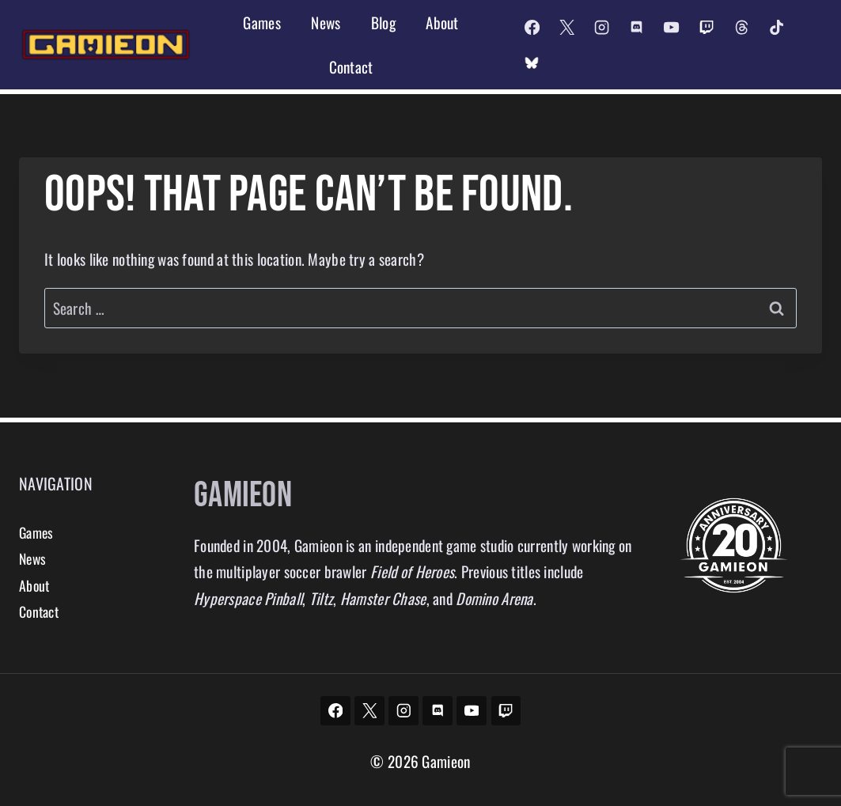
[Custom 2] (532, 62)
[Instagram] (601, 27)
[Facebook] (532, 27)
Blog (383, 22)
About (442, 22)
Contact (351, 66)
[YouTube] (672, 27)
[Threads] (741, 27)
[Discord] (637, 27)
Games (261, 22)
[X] (566, 27)
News (325, 22)
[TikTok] (776, 27)
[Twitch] (706, 27)
